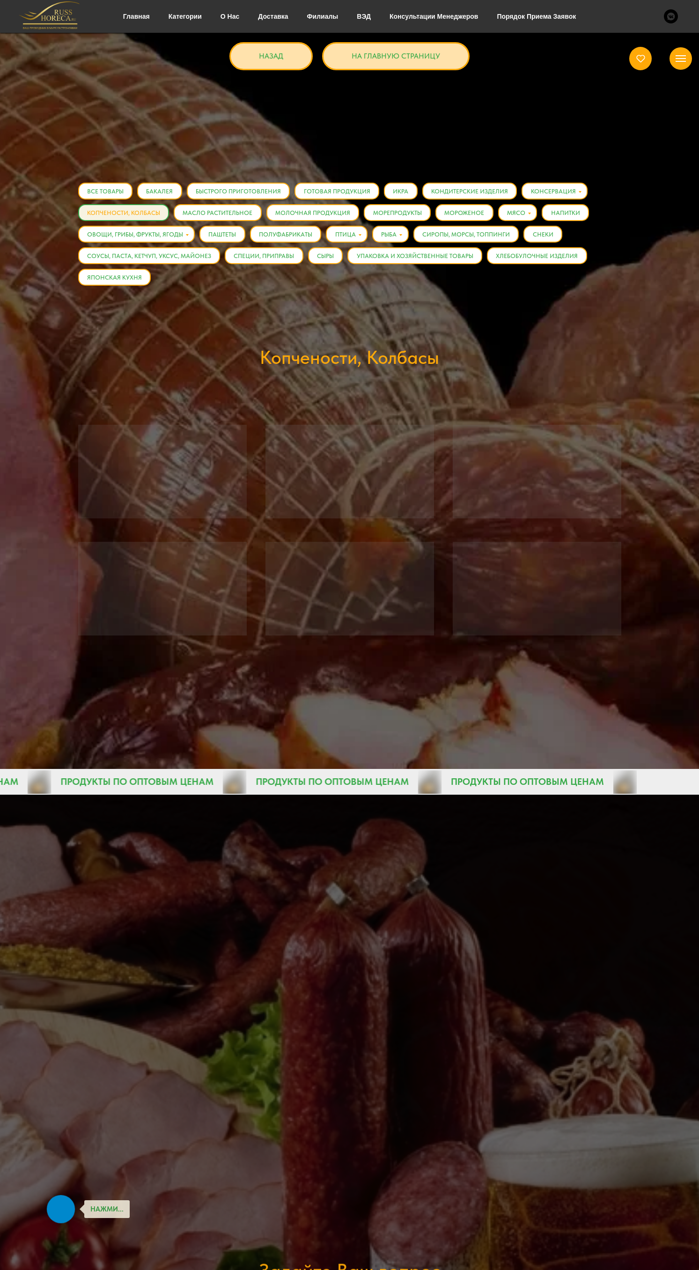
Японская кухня (115, 279)
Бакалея (160, 191)
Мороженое (467, 213)
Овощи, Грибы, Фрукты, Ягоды (136, 235)
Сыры (327, 257)
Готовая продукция (339, 191)
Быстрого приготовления (240, 191)
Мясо (520, 213)
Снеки (547, 235)
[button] (640, 58)
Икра (404, 191)
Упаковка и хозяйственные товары (417, 257)
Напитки (569, 213)
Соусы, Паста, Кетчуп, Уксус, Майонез (150, 257)
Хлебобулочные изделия (540, 257)
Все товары (106, 191)
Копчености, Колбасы (124, 213)
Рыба (392, 235)
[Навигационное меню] (681, 58)
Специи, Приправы (265, 257)
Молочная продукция (314, 213)
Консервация (557, 191)
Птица (348, 235)
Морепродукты (399, 213)
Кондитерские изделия (473, 191)
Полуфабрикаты (287, 235)
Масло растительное (219, 213)
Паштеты (223, 235)
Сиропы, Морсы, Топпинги (470, 235)
